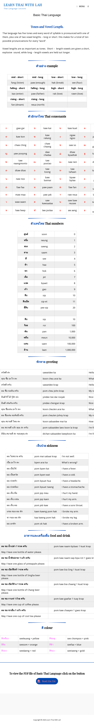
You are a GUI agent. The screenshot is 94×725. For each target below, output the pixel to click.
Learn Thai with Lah (23, 5)
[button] (47, 681)
